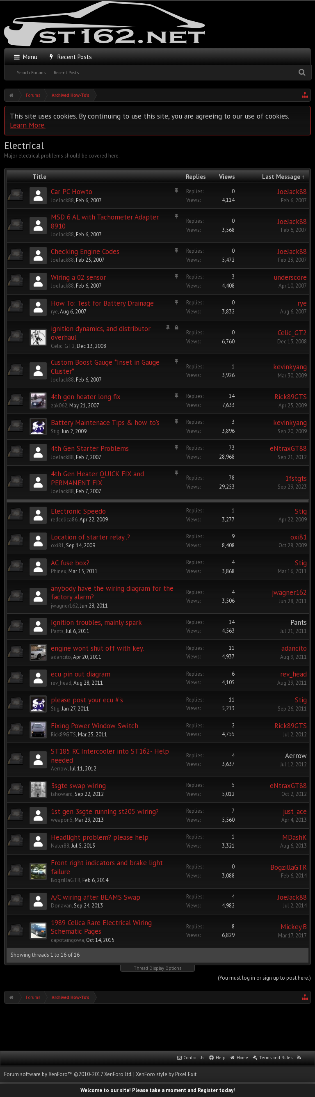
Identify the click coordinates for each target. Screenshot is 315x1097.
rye (54, 311)
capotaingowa (67, 940)
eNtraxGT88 (288, 448)
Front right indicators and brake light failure (107, 867)
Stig (55, 431)
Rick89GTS (290, 396)
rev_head (61, 682)
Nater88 (60, 845)
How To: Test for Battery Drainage (102, 303)
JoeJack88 (62, 200)
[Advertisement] (157, 1026)
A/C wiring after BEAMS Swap (95, 897)
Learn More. (28, 125)
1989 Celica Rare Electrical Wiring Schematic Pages (101, 927)
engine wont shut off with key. (97, 648)
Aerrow (59, 768)
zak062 (59, 405)
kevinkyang (290, 366)
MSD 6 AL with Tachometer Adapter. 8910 (105, 222)
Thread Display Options (157, 968)
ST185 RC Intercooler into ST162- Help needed (110, 756)
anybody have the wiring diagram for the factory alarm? (112, 593)
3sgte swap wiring (78, 785)
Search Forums (31, 72)
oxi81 (57, 545)
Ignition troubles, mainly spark (96, 622)
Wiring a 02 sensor (78, 277)
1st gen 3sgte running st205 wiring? (105, 811)
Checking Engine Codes (85, 251)
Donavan (61, 905)
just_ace (295, 811)
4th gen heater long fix (86, 396)
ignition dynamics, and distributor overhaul (101, 333)
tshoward (62, 794)
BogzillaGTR (65, 880)
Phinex (58, 571)
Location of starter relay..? (90, 537)
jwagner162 (64, 605)
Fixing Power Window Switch (94, 725)
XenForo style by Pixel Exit (166, 1074)
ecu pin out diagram (80, 674)
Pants (57, 631)
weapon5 (62, 819)
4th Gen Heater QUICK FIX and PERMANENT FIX (97, 478)
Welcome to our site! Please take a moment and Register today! (157, 1090)
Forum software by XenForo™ (68, 1074)
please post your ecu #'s (87, 699)
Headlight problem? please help (99, 837)
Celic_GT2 (63, 346)
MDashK (294, 837)
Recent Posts (66, 72)
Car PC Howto (71, 191)
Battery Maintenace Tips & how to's (105, 422)
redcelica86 (64, 519)
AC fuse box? (70, 562)
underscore (290, 277)
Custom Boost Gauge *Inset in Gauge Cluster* (105, 367)
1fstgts (296, 478)
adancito (61, 657)
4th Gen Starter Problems (90, 448)
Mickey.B (294, 926)
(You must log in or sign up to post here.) (264, 977)
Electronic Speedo (78, 511)
